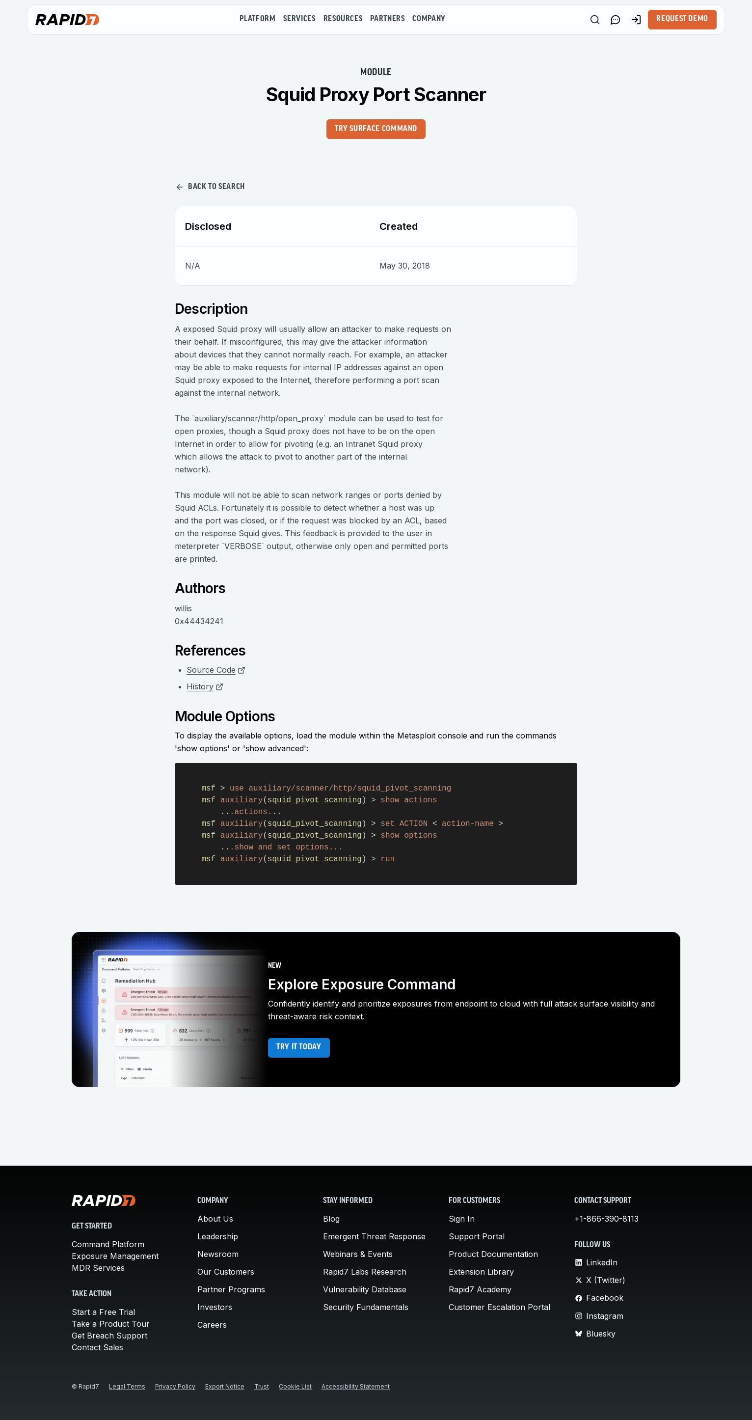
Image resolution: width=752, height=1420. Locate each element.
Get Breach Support (109, 1335)
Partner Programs (231, 1289)
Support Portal (477, 1236)
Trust (261, 1386)
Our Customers (225, 1272)
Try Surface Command (376, 129)
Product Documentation (493, 1254)
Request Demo (682, 19)
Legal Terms (127, 1386)
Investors (214, 1307)
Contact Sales (97, 1347)
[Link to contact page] (615, 19)
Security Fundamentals (365, 1307)
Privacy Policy (175, 1386)
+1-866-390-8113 (606, 1219)
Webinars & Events (358, 1254)
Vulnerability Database (364, 1289)
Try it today (299, 1047)
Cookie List (295, 1386)
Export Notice (224, 1386)
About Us (215, 1219)
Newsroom (218, 1254)
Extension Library (481, 1272)
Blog (331, 1219)
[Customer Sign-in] (636, 19)
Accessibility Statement (356, 1386)
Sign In (462, 1219)
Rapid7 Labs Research (364, 1272)
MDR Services (98, 1268)
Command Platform (108, 1244)
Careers (212, 1325)
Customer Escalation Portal (499, 1307)
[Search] (595, 19)
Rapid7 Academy (480, 1289)
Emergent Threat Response (374, 1236)
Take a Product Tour (111, 1324)
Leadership (217, 1236)
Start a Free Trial (103, 1312)
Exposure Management (115, 1256)
